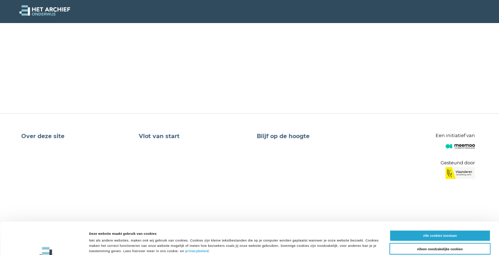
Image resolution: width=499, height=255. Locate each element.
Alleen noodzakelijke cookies (440, 218)
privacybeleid (197, 220)
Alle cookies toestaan (440, 205)
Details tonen (301, 243)
